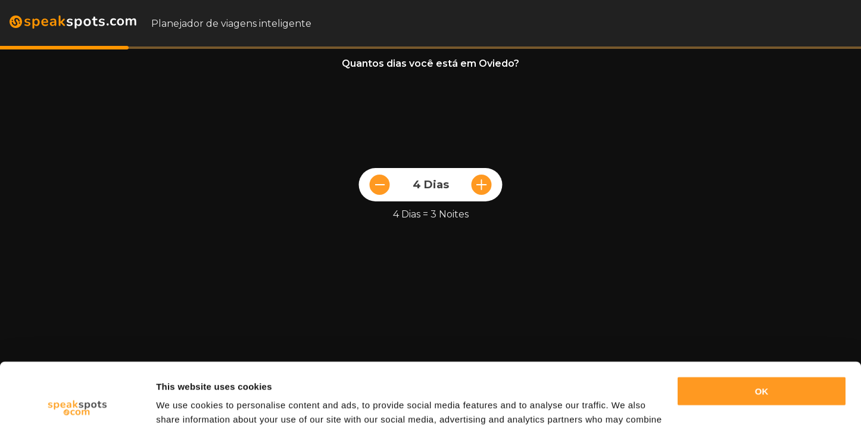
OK (762, 330)
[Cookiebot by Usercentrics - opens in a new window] (77, 406)
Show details (183, 405)
